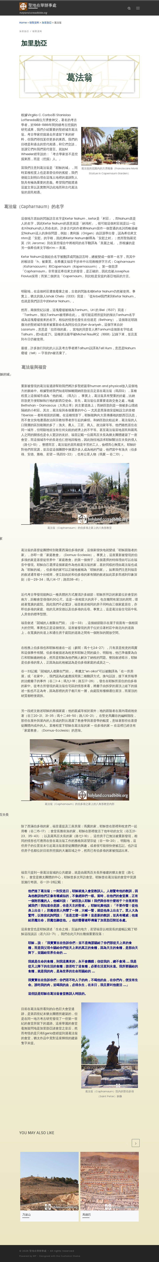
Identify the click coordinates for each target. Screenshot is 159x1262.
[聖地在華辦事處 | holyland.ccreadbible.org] (23, 6)
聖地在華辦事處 (38, 1251)
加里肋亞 (47, 22)
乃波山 (26, 1214)
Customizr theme (70, 1256)
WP (34, 1256)
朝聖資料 (34, 22)
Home (23, 22)
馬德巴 (86, 1214)
